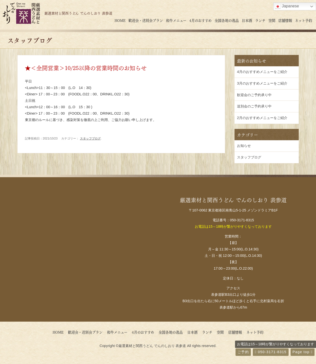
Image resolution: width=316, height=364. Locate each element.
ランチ (260, 20)
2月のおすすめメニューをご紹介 (262, 118)
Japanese (287, 6)
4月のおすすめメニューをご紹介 (262, 72)
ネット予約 (303, 20)
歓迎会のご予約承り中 (254, 95)
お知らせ (244, 146)
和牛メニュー (176, 20)
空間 (271, 20)
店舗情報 (285, 20)
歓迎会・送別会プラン (145, 20)
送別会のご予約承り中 (254, 106)
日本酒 (247, 20)
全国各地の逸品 (227, 20)
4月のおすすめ (200, 20)
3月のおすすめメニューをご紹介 (262, 83)
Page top (303, 352)
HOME (120, 20)
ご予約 (243, 352)
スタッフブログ (90, 138)
